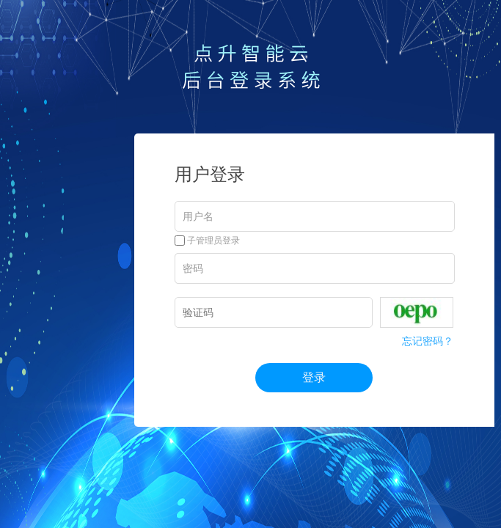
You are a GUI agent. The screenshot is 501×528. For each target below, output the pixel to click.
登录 (314, 377)
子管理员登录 (207, 240)
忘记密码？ (427, 341)
